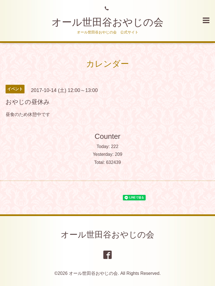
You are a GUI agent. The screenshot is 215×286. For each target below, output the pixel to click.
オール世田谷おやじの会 (107, 22)
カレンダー (107, 63)
